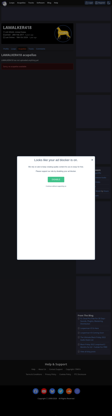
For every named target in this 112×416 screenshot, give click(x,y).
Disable (56, 179)
